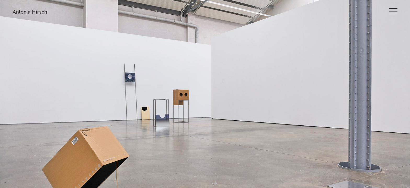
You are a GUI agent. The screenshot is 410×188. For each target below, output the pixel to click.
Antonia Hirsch (30, 11)
